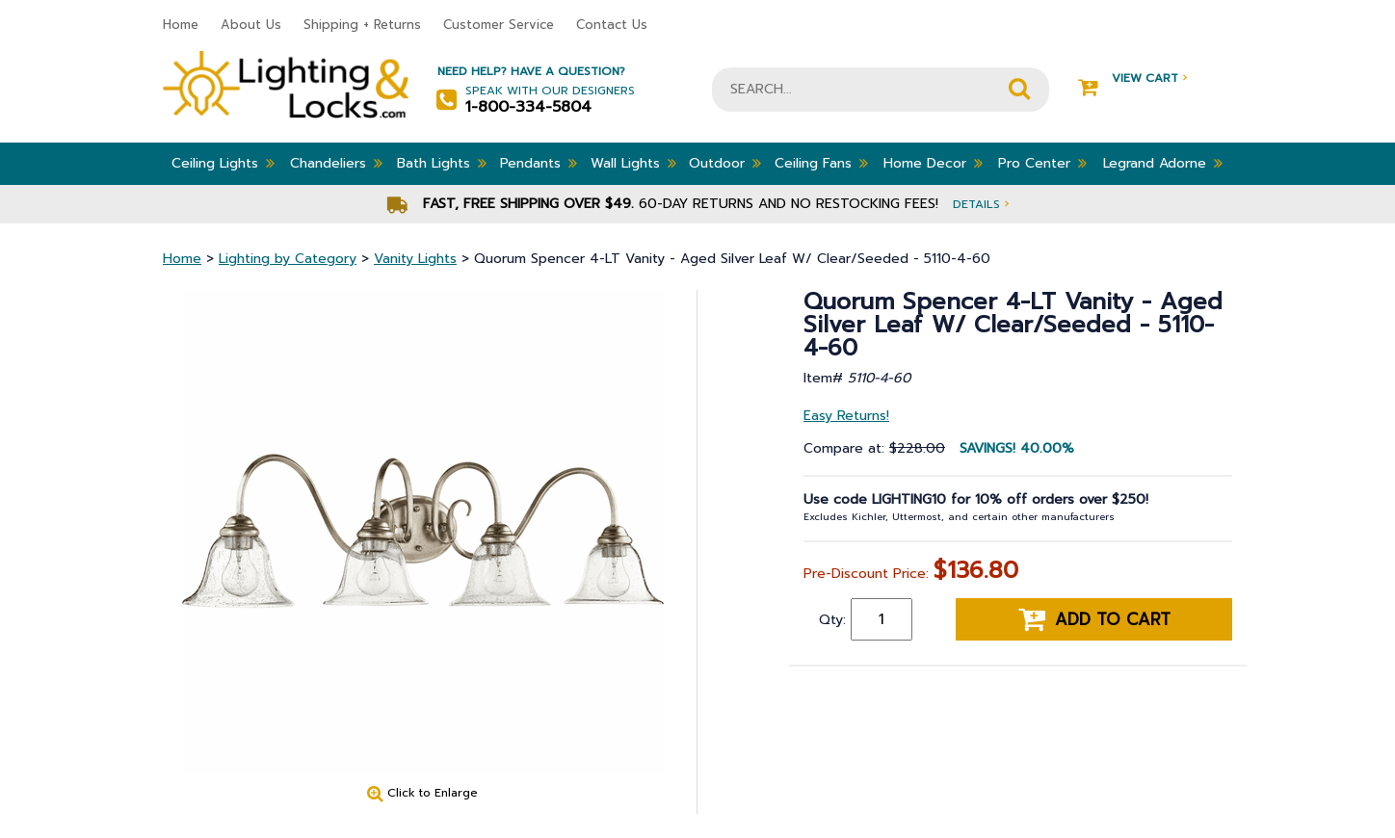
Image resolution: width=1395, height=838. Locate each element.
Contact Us (611, 24)
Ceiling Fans (821, 162)
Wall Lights (633, 162)
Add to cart (1094, 619)
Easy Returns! (846, 416)
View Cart (1132, 78)
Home (180, 24)
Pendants (538, 162)
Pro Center (1042, 162)
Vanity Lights (415, 259)
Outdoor (725, 162)
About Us (251, 24)
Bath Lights (442, 162)
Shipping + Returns (362, 24)
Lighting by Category (287, 259)
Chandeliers (336, 162)
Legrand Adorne (1163, 162)
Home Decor (933, 162)
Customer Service (498, 24)
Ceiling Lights (223, 162)
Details (981, 204)
